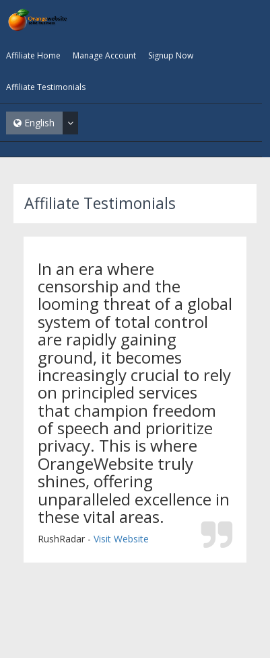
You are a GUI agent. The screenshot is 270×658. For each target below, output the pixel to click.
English (45, 123)
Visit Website (121, 538)
